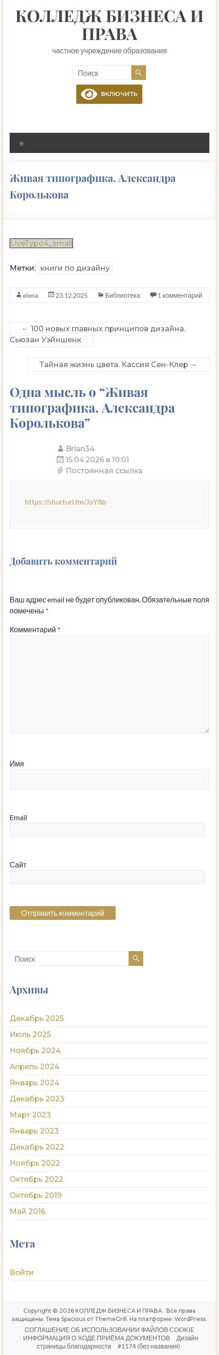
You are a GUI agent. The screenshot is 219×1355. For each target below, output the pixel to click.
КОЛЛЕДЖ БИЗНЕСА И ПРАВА (109, 24)
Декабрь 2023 (37, 1098)
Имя (17, 763)
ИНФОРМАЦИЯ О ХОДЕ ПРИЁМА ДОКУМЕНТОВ (96, 1338)
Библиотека (122, 295)
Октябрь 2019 (36, 1195)
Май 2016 (27, 1211)
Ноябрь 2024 (35, 1050)
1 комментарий (179, 295)
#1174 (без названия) (149, 1346)
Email (18, 817)
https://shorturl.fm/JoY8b (65, 501)
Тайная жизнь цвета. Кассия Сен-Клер (118, 364)
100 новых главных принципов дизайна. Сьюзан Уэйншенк (97, 334)
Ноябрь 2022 (35, 1163)
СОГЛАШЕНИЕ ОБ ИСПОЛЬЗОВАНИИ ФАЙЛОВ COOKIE (110, 1329)
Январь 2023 (34, 1131)
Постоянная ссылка (104, 470)
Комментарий (35, 629)
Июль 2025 (30, 1034)
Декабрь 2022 (37, 1147)
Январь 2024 (34, 1082)
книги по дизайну (75, 268)
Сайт (18, 864)
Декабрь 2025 (37, 1018)
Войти (22, 1272)
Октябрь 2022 (36, 1179)
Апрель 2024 (34, 1066)
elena (30, 295)
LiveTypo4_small (41, 243)
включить (109, 93)
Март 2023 (30, 1115)
